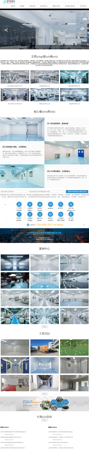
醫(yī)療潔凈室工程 (37, 47)
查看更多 (44, 326)
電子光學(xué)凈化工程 (52, 47)
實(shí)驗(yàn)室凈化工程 (7, 47)
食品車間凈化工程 (81, 47)
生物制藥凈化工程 (22, 47)
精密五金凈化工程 (66, 47)
